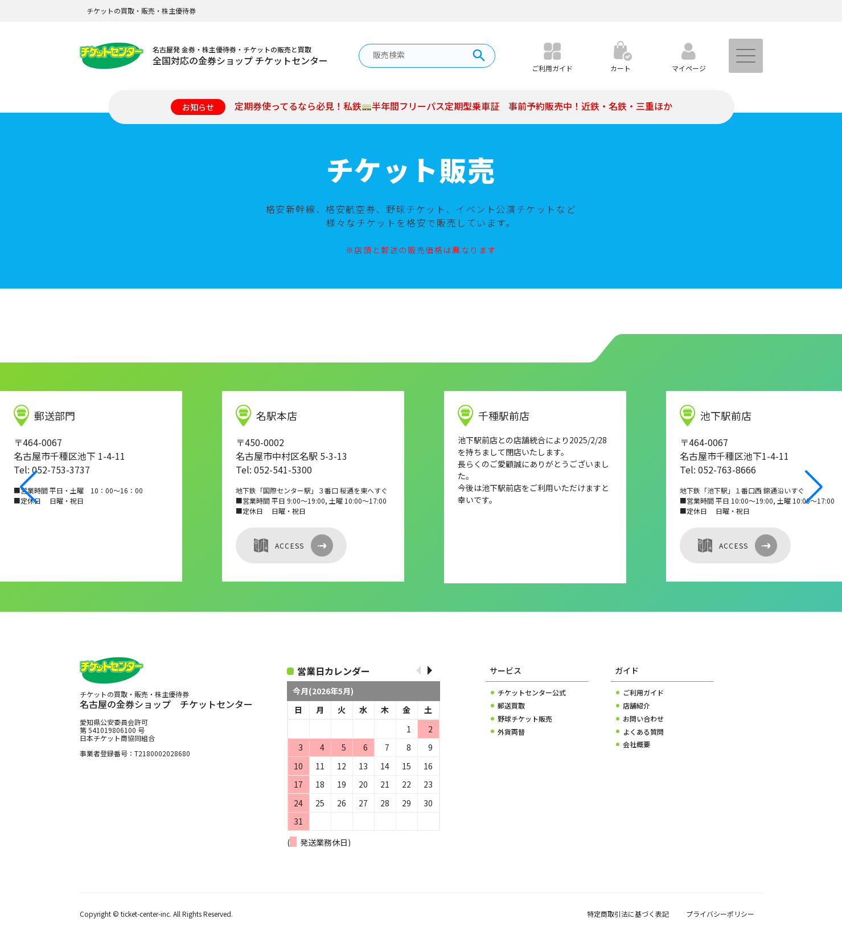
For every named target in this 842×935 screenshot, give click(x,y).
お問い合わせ (643, 719)
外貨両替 (511, 732)
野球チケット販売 (525, 719)
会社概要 (636, 744)
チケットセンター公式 (532, 693)
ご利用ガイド (643, 693)
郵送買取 (511, 706)
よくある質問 (643, 732)
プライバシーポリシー (720, 914)
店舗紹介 (636, 706)
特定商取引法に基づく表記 (628, 914)
